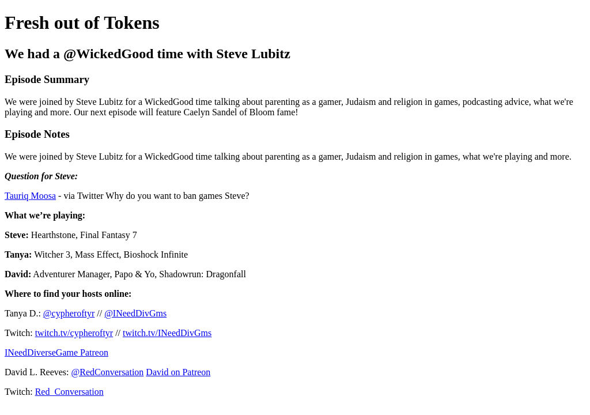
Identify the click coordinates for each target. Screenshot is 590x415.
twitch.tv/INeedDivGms (167, 333)
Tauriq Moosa (30, 196)
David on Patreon (178, 372)
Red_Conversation (69, 392)
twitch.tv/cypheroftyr (74, 333)
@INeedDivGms (135, 313)
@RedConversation (107, 372)
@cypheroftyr (68, 313)
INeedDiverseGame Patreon (56, 352)
